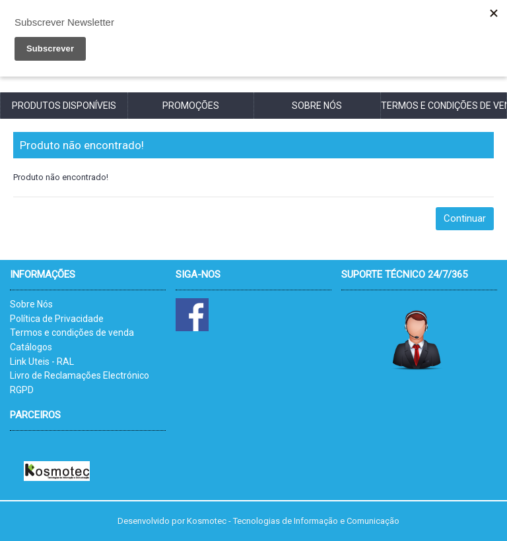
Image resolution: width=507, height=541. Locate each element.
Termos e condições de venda (72, 332)
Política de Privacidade (57, 318)
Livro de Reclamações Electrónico (79, 375)
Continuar (465, 218)
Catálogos (31, 347)
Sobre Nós (31, 304)
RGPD (22, 390)
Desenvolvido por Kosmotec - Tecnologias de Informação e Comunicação (258, 521)
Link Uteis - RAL (42, 361)
